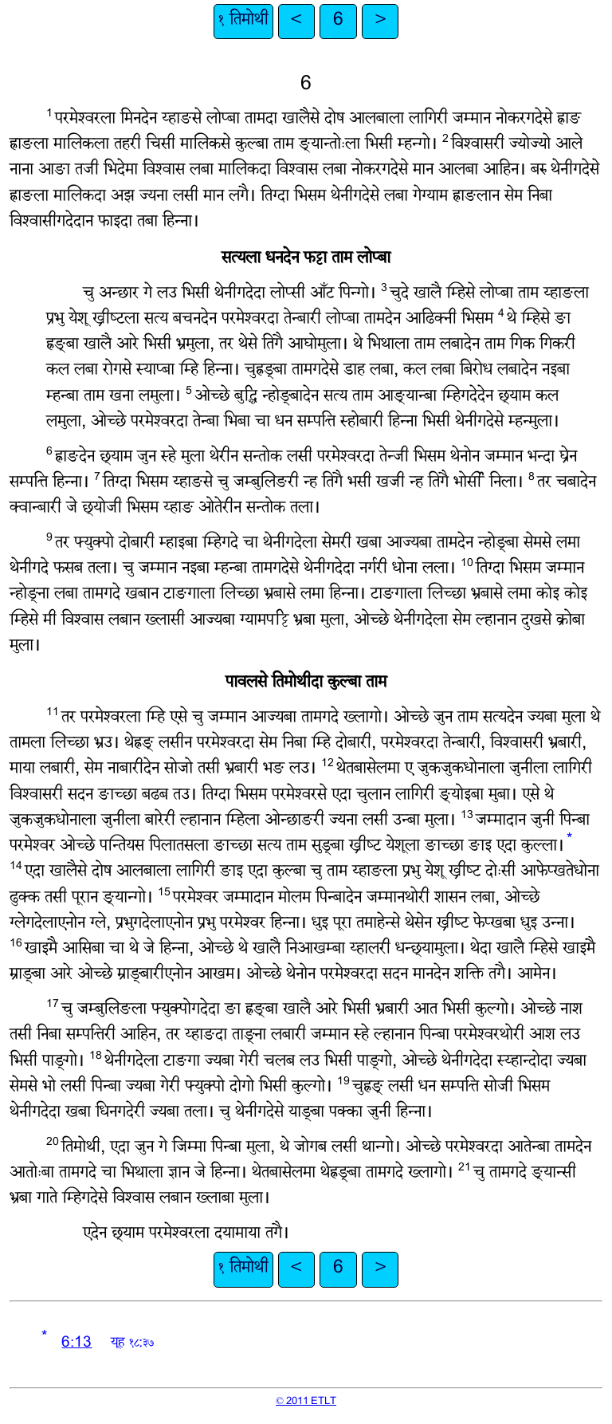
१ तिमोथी (243, 21)
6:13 (76, 1344)
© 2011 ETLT (306, 1401)
